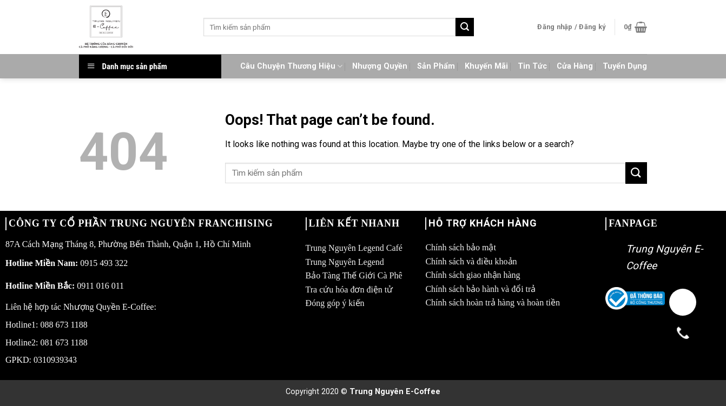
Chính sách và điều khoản (471, 261)
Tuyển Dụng (625, 66)
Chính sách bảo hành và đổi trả (480, 289)
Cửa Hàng (575, 66)
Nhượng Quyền (379, 66)
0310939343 (55, 359)
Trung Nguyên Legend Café (354, 247)
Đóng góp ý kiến (335, 303)
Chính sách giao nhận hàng (472, 274)
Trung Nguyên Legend (345, 262)
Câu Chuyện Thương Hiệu (291, 66)
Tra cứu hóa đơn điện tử (349, 289)
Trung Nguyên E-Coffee (394, 391)
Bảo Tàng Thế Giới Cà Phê (354, 275)
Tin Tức (532, 66)
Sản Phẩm (436, 66)
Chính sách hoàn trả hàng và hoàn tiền (492, 302)
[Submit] (465, 27)
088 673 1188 (63, 324)
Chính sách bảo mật (460, 247)
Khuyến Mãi (486, 66)
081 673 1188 (63, 342)
